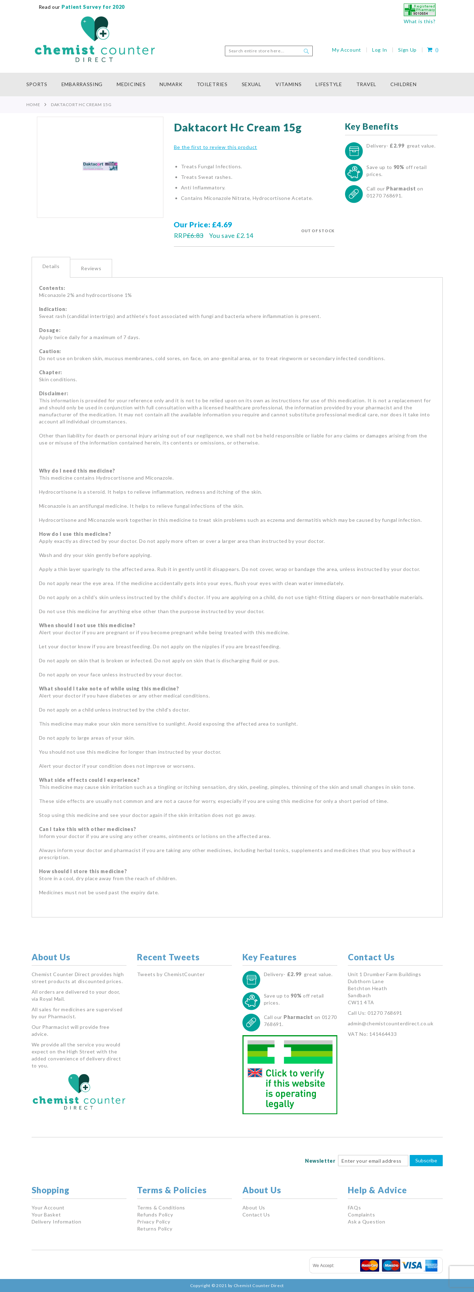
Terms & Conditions (161, 1207)
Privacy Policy (153, 1222)
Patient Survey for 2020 (92, 7)
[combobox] (269, 51)
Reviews (91, 268)
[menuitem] (40, 84)
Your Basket (46, 1215)
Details (51, 266)
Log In (379, 50)
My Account (346, 50)
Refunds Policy (155, 1215)
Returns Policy (155, 1229)
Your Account (48, 1207)
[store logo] (94, 39)
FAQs (354, 1207)
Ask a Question (366, 1222)
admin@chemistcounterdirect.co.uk (391, 1023)
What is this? (419, 21)
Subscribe (426, 1160)
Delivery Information (57, 1222)
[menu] (237, 84)
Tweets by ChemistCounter (171, 974)
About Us (254, 1207)
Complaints (361, 1215)
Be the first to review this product (216, 147)
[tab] (51, 267)
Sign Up (407, 50)
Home (33, 104)
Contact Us (256, 1215)
